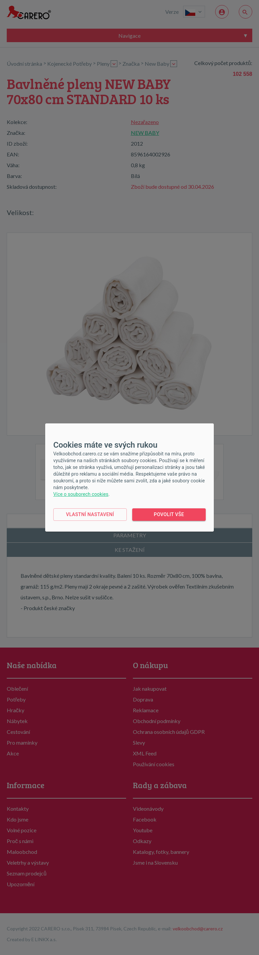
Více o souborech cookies (80, 494)
